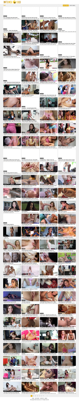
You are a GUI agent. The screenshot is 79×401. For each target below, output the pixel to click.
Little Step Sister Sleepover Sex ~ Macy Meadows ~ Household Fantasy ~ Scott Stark (48, 302)
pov (35, 173)
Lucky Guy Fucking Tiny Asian (9, 276)
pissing (25, 290)
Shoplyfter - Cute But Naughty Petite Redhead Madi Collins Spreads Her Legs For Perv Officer (30, 108)
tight (20, 160)
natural (54, 31)
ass (51, 31)
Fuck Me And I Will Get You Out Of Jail (47, 327)
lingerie (13, 44)
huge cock (61, 341)
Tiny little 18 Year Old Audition (28, 95)
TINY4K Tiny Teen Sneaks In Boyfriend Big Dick (30, 340)
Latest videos (72, 5)
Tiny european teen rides (27, 224)
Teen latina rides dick (44, 69)
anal (4, 18)
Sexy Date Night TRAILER (8, 366)
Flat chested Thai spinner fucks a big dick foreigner (48, 43)
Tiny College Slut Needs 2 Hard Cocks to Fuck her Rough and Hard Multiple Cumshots (48, 30)
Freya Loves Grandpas (8, 43)
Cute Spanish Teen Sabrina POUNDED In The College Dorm (66, 69)
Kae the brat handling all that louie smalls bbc (48, 185)
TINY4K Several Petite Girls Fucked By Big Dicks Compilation (48, 211)
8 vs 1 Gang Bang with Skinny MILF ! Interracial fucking (11, 17)
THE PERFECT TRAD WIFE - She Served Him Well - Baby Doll (29, 30)
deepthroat (68, 57)
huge (30, 290)
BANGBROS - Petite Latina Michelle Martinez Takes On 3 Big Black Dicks (11, 30)
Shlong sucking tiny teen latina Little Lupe (12, 289)
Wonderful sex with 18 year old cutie (29, 185)
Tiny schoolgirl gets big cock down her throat (30, 314)
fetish (50, 31)
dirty (48, 31)
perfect (59, 83)
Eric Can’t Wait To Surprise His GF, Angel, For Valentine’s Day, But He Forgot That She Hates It (48, 263)
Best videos (65, 5)
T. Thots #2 (6, 237)
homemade (8, 199)
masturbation (42, 109)
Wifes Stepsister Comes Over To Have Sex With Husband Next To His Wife (67, 82)
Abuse (46, 398)
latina (50, 18)
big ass (56, 18)
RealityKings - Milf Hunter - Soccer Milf (66, 133)
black (59, 18)
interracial (69, 18)
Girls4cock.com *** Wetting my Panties (30, 289)
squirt (28, 290)
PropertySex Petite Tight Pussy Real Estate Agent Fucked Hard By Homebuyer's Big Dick (12, 121)
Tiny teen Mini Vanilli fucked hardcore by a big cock (66, 172)
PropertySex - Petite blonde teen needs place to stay (66, 353)
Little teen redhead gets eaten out (47, 250)
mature (43, 328)
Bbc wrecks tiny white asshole (10, 198)
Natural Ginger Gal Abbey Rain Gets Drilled (66, 43)
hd (25, 31)
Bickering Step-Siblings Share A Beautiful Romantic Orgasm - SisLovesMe (30, 276)
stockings (37, 199)
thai (22, 18)
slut (33, 354)
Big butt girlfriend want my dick (10, 302)
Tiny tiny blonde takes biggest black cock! (66, 224)
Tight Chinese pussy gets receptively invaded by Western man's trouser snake (30, 263)
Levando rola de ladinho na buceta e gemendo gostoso (65, 237)
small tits (12, 18)
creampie (28, 70)
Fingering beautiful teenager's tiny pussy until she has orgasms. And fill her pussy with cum (30, 172)
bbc (18, 70)
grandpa (5, 44)
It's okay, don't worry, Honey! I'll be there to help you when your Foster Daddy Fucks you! (30, 82)
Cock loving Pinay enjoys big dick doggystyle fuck (10, 56)
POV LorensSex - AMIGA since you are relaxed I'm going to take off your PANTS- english (66, 392)
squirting (51, 96)
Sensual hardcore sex (8, 146)
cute (70, 44)
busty (62, 367)
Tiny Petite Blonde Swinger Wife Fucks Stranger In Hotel (66, 198)
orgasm (35, 160)
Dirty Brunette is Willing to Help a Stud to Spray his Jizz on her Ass (12, 95)
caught (43, 367)
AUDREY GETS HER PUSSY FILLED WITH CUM (66, 146)
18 (31, 96)
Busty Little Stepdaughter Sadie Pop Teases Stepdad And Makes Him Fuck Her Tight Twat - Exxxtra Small (48, 108)
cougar (69, 31)
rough (24, 186)
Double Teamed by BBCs (45, 56)
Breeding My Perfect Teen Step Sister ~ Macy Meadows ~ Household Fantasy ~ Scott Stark (48, 146)
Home (33, 398)
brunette (53, 70)
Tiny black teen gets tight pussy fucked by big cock (66, 17)
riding (36, 18)
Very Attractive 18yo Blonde (45, 198)
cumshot (18, 18)
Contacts (42, 398)
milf (31, 160)
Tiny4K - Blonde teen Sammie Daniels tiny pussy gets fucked (12, 82)
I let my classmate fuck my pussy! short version (11, 108)
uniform (32, 251)
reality (34, 18)
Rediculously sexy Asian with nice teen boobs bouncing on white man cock (29, 17)
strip (22, 109)
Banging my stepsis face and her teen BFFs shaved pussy (47, 82)
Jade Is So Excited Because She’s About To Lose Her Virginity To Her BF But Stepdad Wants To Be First (66, 379)
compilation (43, 212)
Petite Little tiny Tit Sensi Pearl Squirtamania (64, 263)
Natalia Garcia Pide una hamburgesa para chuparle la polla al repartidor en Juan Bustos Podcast (30, 237)
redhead (73, 44)
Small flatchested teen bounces (64, 108)
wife (50, 225)
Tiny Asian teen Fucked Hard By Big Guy (11, 185)
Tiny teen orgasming (26, 302)
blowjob (33, 44)
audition (28, 96)
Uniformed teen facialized (27, 250)
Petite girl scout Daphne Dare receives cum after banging (66, 185)
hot (8, 238)
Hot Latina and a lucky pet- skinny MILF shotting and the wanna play (29, 159)
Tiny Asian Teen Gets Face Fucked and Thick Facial (11, 392)
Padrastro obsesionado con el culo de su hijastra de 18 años (12, 133)
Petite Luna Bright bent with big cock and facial (66, 95)
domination (42, 31)
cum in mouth (36, 83)
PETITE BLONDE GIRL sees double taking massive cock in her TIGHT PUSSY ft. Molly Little (66, 340)
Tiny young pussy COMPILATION (64, 302)
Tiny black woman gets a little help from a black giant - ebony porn (30, 43)
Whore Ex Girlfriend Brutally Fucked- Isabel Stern (48, 366)
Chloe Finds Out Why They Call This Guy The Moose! (11, 159)
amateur (53, 18)
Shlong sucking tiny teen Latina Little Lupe (12, 379)
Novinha (23, 353)
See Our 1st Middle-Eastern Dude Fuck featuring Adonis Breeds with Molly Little (66, 327)
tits (54, 83)
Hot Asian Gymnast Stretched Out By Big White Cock (12, 340)
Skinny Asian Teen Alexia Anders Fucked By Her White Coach (66, 159)
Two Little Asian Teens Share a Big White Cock (48, 172)
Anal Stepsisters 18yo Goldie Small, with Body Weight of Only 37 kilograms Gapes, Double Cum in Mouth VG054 (48, 95)
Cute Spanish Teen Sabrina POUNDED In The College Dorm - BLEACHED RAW (12, 353)
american (11, 199)
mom (67, 212)
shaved (73, 380)
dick (71, 57)
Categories (37, 398)
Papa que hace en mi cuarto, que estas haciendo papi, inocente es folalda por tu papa (48, 133)
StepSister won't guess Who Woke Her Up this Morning (48, 224)
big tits (71, 31)
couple (26, 18)
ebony (35, 44)
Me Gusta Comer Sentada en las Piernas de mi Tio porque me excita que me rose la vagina (67, 276)
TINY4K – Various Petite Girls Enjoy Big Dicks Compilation (11, 250)
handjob (36, 225)
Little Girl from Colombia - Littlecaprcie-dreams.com (12, 211)
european (33, 225)
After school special (62, 211)
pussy (15, 18)
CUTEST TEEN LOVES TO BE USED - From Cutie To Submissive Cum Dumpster (12, 314)
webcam (54, 277)
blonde (18, 83)
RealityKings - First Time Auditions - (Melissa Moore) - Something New (29, 379)
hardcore (17, 31)
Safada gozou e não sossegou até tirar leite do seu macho (66, 366)
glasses (28, 186)
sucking (35, 238)
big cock (72, 18)
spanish (59, 70)
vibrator (38, 160)
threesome (51, 173)
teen (24, 18)
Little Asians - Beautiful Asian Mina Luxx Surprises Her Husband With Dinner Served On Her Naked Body (48, 314)
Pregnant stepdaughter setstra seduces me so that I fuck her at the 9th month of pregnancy (30, 198)
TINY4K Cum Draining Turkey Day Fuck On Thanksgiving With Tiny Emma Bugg (30, 366)
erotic (37, 212)
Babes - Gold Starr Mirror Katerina (65, 314)
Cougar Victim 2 (61, 30)
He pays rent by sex (44, 276)
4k (13, 83)
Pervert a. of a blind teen (8, 263)
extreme (23, 31)
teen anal (44, 18)
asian (32, 18)
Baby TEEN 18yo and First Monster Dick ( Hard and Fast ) (30, 133)
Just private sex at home (45, 392)
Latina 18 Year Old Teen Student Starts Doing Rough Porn (66, 289)
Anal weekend (24, 211)
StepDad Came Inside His (9, 224)
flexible (55, 160)
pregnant (23, 199)
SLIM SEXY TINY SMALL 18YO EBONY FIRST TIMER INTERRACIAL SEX (47, 379)
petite (75, 18)
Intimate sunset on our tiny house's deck (30, 392)
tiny (30, 18)
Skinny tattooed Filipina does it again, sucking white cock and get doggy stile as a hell (30, 121)
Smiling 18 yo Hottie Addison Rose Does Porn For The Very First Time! (48, 353)
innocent (41, 18)
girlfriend (54, 367)
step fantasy (42, 160)
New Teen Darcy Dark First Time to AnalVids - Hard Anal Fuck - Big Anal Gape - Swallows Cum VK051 (12, 172)
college (18, 160)
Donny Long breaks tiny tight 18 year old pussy (48, 340)
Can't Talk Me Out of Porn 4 (63, 121)
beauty (28, 212)
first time (17, 173)
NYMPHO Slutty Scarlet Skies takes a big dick (30, 69)
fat (24, 57)
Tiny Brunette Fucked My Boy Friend (29, 146)
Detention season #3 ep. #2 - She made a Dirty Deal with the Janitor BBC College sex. (66, 56)
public (30, 57)
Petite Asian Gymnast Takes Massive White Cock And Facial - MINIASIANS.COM (66, 250)
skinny (6, 18)
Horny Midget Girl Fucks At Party (46, 237)
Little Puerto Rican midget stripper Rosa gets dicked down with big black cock (12, 69)
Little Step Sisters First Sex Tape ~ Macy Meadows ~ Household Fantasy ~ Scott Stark (12, 327)
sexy (38, 18)
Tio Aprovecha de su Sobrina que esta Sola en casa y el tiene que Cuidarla (47, 17)
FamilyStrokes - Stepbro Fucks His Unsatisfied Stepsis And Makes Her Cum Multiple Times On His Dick (48, 159)
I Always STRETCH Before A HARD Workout (29, 327)
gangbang (9, 18)
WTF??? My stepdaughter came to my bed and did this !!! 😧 (48, 121)
